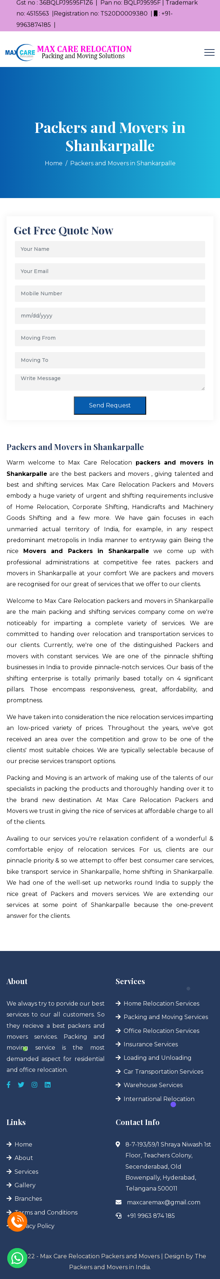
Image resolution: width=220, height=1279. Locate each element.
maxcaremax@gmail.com (163, 1202)
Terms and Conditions (46, 1212)
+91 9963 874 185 (151, 1215)
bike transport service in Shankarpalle (63, 871)
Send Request (110, 405)
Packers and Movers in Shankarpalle (123, 163)
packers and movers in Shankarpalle (160, 600)
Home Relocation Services (161, 1003)
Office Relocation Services (161, 1030)
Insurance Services (151, 1044)
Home (54, 163)
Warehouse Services (153, 1085)
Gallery (25, 1185)
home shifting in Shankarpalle (167, 871)
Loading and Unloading (158, 1057)
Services (26, 1171)
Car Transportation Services (163, 1071)
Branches (28, 1198)
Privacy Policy (35, 1226)
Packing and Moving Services (166, 1017)
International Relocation (159, 1099)
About (24, 1157)
